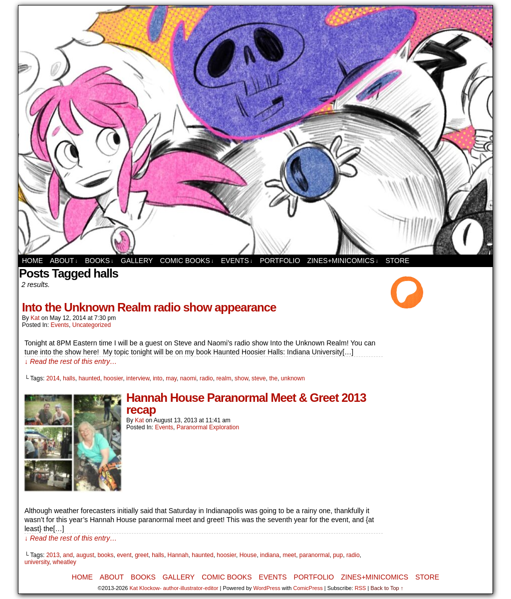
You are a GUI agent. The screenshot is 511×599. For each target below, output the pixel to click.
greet (141, 555)
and (68, 555)
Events (237, 261)
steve (259, 378)
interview (138, 378)
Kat (34, 317)
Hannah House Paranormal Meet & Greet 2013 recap (246, 403)
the (273, 378)
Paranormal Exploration (208, 427)
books (105, 555)
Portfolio (280, 261)
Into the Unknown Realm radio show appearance (149, 307)
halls (69, 378)
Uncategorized (91, 324)
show (241, 378)
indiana (269, 555)
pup (338, 555)
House (248, 555)
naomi (188, 378)
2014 (53, 378)
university (36, 562)
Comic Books (187, 261)
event (124, 555)
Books (99, 261)
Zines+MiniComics (342, 261)
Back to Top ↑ (386, 588)
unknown (293, 378)
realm (223, 378)
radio (206, 378)
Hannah (178, 555)
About (64, 261)
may (171, 378)
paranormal (314, 555)
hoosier (113, 378)
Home (32, 261)
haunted (89, 378)
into (157, 378)
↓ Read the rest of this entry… (70, 361)
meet (289, 555)
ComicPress (307, 588)
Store (397, 261)
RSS (360, 588)
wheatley (64, 562)
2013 (53, 555)
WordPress (267, 588)
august (85, 555)
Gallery (137, 261)
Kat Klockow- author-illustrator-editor (174, 588)
